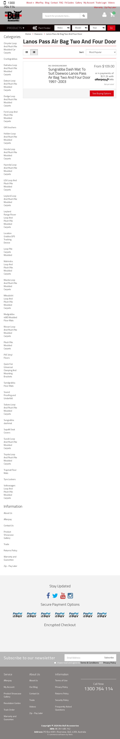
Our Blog (33, 687)
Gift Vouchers (10, 127)
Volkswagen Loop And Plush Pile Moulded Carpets (9, 492)
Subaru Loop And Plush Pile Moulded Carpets (10, 409)
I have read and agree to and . (85, 662)
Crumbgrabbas (10, 58)
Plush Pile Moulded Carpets (8, 345)
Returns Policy (10, 550)
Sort (81, 52)
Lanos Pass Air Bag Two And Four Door (64, 34)
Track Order (9, 709)
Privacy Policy (109, 662)
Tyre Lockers (10, 479)
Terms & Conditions (89, 662)
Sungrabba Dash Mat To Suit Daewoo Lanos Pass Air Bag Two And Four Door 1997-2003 (69, 75)
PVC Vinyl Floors (8, 356)
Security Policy (62, 700)
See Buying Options (101, 93)
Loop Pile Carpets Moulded (8, 252)
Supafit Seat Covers (9, 431)
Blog (47, 2)
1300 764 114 (9, 4)
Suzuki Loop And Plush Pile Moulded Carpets (10, 443)
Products (15, 28)
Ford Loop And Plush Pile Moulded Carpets (11, 116)
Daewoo (38, 34)
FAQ (61, 2)
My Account (89, 2)
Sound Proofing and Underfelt (10, 395)
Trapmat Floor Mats (10, 471)
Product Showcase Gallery (9, 535)
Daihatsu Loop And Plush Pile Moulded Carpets (10, 69)
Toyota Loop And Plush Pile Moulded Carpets (10, 459)
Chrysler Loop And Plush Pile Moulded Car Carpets (10, 48)
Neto (71, 734)
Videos (111, 2)
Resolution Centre (12, 703)
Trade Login (101, 2)
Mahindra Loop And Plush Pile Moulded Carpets (8, 267)
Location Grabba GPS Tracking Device (9, 238)
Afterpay (8, 519)
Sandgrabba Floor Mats (9, 384)
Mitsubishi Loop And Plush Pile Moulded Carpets (8, 302)
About (30, 2)
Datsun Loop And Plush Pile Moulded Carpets (10, 85)
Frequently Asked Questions (63, 708)
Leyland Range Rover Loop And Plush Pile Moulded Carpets (10, 219)
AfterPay (39, 2)
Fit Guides (69, 2)
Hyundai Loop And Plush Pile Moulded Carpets (10, 169)
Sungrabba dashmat (9, 421)
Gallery (78, 2)
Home (28, 34)
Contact (54, 2)
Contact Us (9, 525)
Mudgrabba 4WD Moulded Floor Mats (10, 317)
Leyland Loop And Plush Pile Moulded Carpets (10, 200)
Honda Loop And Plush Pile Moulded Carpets (10, 153)
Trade (6, 544)
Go (111, 27)
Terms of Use (61, 680)
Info (112, 79)
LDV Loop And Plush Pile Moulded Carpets (10, 185)
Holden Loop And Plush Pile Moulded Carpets (10, 138)
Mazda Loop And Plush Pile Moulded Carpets (10, 284)
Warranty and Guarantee (10, 558)
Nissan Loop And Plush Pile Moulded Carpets (10, 331)
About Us (8, 513)
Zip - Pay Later (10, 566)
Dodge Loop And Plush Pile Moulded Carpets (10, 101)
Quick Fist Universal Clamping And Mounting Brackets (10, 370)
